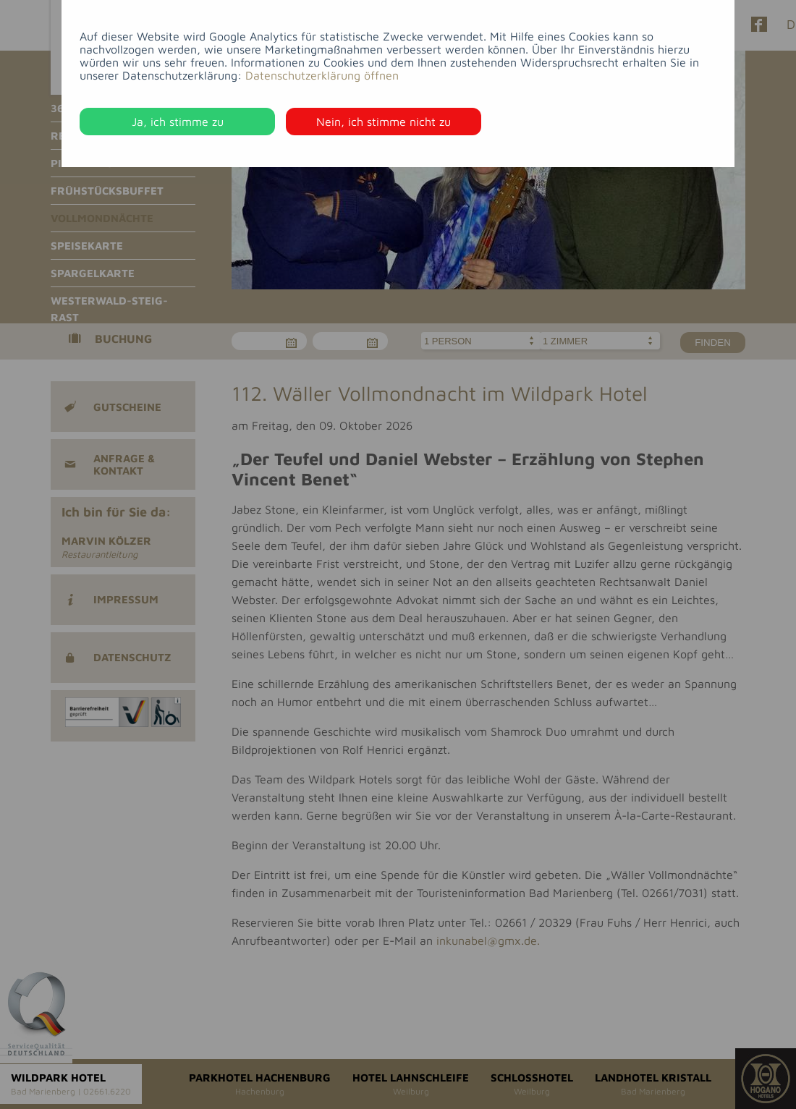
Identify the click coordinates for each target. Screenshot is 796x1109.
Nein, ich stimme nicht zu (383, 121)
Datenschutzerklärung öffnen (322, 75)
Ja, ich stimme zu (178, 121)
